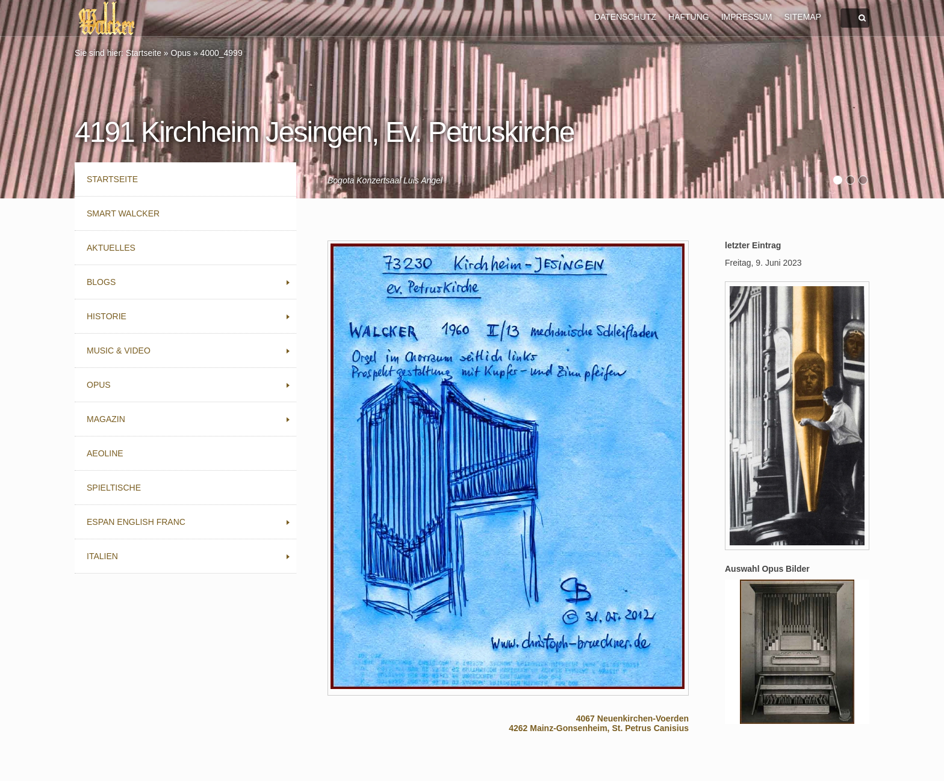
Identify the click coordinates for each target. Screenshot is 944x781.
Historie (106, 316)
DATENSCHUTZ (625, 17)
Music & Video (119, 350)
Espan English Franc (136, 522)
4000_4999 (221, 53)
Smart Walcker (123, 213)
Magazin (106, 419)
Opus (181, 53)
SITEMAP (802, 17)
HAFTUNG (688, 17)
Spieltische (114, 487)
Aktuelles (111, 248)
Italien (102, 556)
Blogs (101, 282)
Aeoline (105, 453)
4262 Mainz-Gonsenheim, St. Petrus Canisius (599, 728)
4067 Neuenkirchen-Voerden (632, 718)
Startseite (143, 53)
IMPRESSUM (746, 17)
